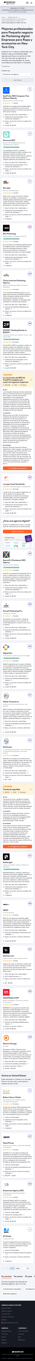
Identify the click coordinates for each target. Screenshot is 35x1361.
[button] (17, 74)
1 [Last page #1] (28, 1268)
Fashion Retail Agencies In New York (12, 21)
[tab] (6, 1276)
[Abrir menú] (31, 3)
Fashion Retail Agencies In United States (13, 19)
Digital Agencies (13, 17)
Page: (18, 1268)
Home (3, 17)
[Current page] (23, 1268)
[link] (27, 3)
